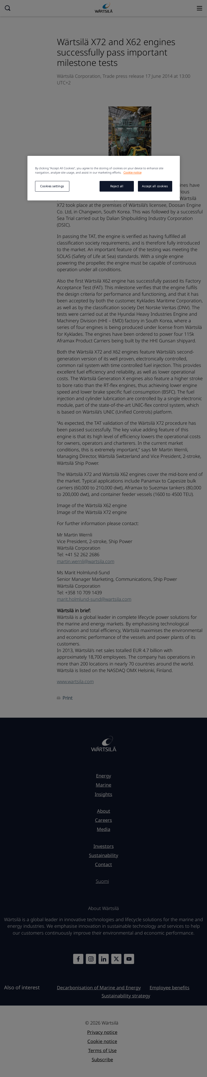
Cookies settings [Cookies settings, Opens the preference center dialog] (52, 186)
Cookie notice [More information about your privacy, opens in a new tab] (132, 172)
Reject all (116, 186)
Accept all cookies (155, 186)
